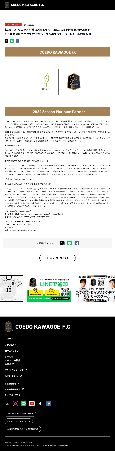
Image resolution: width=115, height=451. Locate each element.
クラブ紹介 (10, 344)
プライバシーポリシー (13, 394)
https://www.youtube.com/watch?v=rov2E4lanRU (41, 213)
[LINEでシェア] (12, 41)
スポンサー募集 (12, 360)
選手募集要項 (12, 383)
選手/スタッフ (12, 350)
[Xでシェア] (6, 41)
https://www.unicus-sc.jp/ (20, 179)
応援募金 (9, 363)
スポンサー (10, 357)
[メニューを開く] (109, 4)
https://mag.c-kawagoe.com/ (37, 216)
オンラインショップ (16, 370)
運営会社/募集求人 (14, 389)
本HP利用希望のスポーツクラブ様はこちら (22, 429)
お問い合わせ (13, 376)
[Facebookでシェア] (17, 41)
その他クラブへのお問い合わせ (18, 421)
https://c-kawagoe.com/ (20, 210)
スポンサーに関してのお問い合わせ (20, 413)
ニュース (9, 338)
